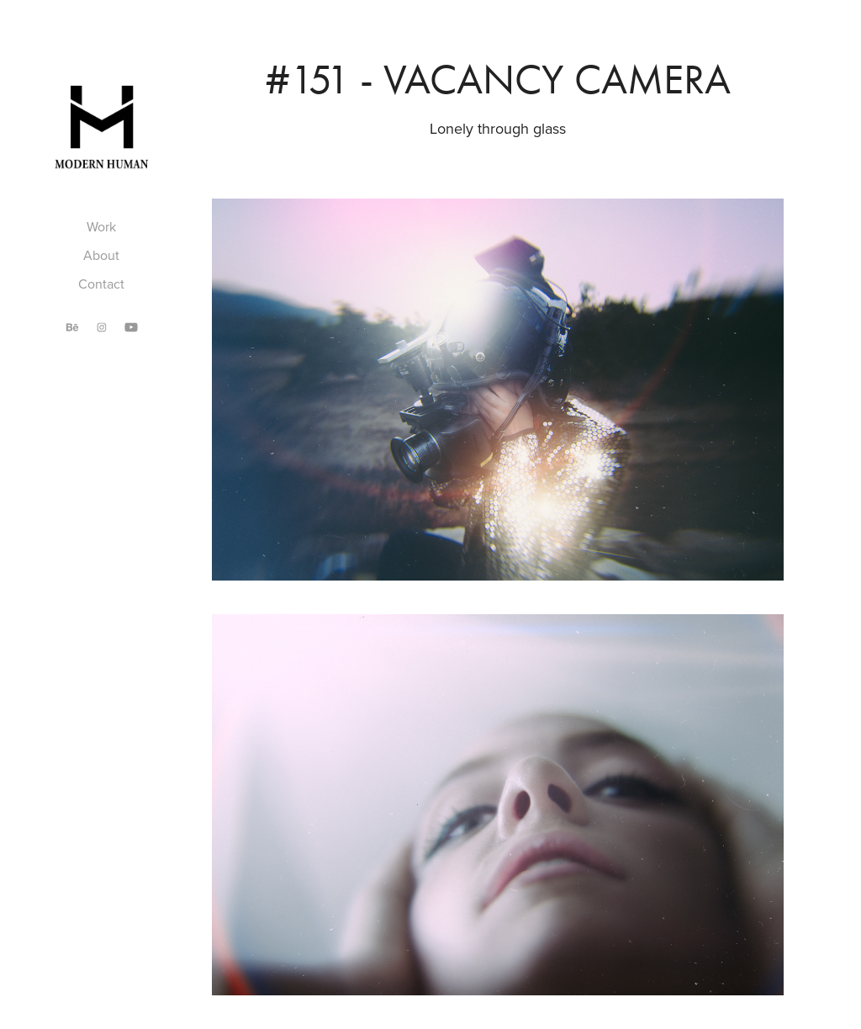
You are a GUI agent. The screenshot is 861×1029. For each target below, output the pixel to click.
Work (101, 226)
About (101, 255)
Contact (101, 283)
